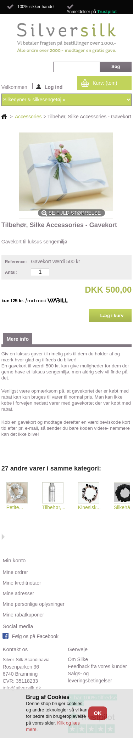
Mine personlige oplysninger (33, 604)
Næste (3, 537)
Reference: (16, 261)
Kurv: (105, 83)
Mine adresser (18, 593)
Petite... (14, 507)
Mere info (18, 339)
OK (98, 713)
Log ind (49, 86)
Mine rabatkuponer (23, 615)
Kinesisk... (89, 507)
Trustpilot (107, 11)
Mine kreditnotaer (21, 583)
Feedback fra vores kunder (97, 666)
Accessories (28, 116)
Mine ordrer (15, 572)
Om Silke (78, 659)
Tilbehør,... (54, 507)
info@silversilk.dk (21, 688)
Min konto (14, 560)
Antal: (11, 272)
